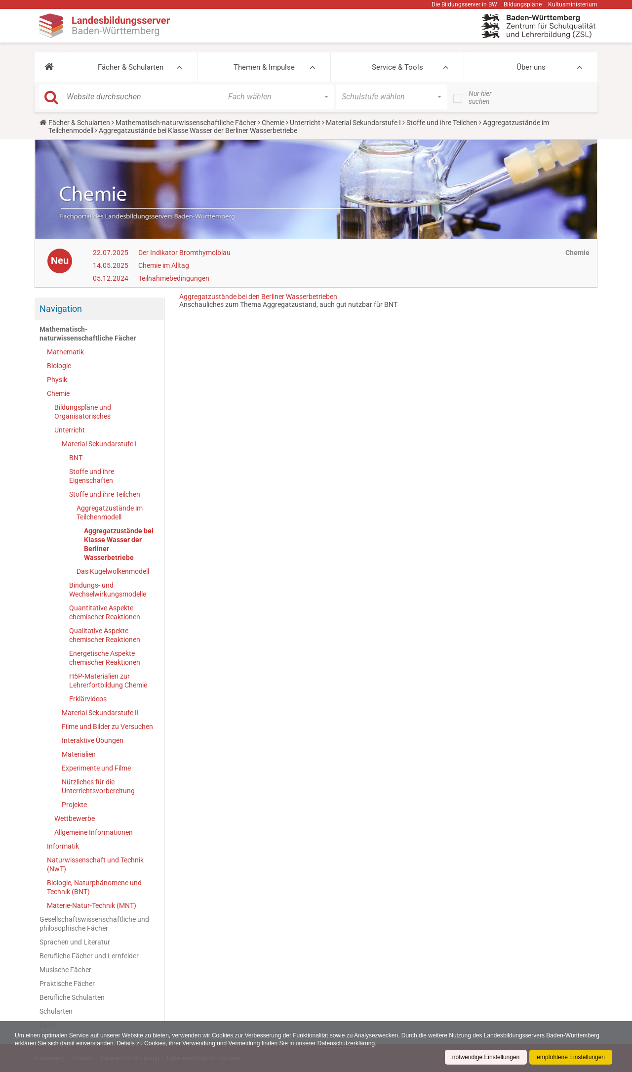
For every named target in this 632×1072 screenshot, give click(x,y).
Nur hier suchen (480, 97)
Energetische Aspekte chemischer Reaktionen (104, 657)
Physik (57, 380)
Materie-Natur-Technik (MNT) (91, 905)
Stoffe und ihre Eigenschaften (91, 476)
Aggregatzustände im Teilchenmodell (110, 512)
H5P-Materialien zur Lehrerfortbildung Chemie (108, 680)
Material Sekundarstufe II (100, 713)
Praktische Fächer (67, 983)
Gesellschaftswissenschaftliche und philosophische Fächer (94, 923)
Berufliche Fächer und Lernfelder (89, 956)
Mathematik (65, 352)
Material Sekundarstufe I (363, 123)
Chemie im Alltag (163, 265)
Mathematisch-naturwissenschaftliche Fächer (186, 123)
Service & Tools (397, 67)
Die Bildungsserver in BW (464, 4)
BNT (75, 458)
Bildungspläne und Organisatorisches (82, 411)
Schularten (56, 1011)
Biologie (59, 366)
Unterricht (305, 123)
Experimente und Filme (96, 768)
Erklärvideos (88, 699)
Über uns (531, 67)
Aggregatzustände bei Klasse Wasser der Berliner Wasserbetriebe (119, 544)
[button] (49, 67)
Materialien (79, 754)
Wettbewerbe (74, 818)
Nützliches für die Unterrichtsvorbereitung (98, 786)
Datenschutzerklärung (347, 1043)
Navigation (61, 308)
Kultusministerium (572, 4)
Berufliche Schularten (72, 997)
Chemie (273, 123)
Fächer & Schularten (130, 67)
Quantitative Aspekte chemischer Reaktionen (104, 612)
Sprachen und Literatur (75, 942)
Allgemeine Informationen (93, 832)
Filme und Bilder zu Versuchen (107, 726)
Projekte (74, 805)
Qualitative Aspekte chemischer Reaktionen (104, 635)
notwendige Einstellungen (485, 1057)
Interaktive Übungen (92, 740)
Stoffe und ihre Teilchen (441, 123)
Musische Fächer (65, 970)
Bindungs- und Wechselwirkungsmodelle (107, 589)
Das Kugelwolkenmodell (113, 571)
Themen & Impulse (264, 67)
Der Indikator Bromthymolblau (184, 253)
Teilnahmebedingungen (173, 278)
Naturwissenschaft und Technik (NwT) (95, 864)
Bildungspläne (523, 4)
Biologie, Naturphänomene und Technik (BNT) (94, 887)
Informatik (63, 846)
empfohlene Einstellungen (571, 1057)
